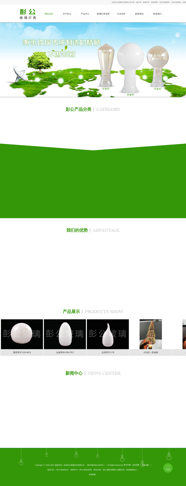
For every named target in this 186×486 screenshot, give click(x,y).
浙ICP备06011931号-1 (96, 465)
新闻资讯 (139, 14)
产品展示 (93, 312)
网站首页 (49, 14)
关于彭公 (67, 14)
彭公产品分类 (93, 110)
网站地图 (145, 465)
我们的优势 (93, 231)
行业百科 (121, 14)
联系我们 (157, 14)
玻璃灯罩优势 (103, 14)
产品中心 (85, 14)
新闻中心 (93, 374)
